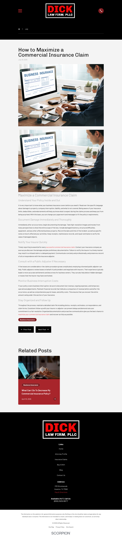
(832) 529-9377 (61, 501)
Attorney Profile (61, 454)
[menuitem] (51, 527)
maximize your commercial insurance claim (34, 314)
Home (61, 449)
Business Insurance (27, 320)
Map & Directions (61, 492)
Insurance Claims (61, 459)
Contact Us (61, 475)
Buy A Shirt (61, 465)
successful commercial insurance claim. (60, 247)
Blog (61, 470)
